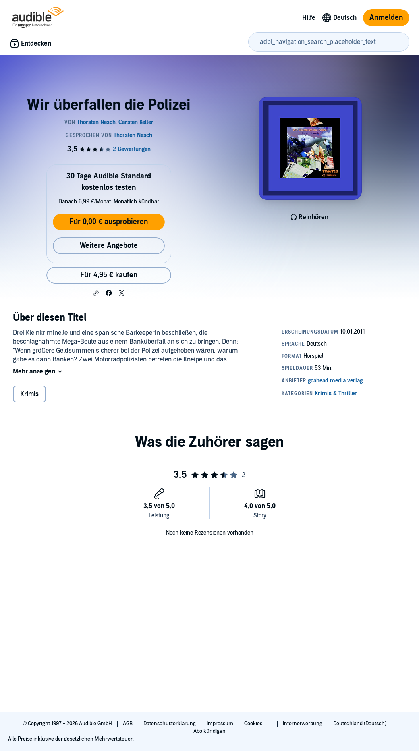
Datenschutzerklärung (170, 723)
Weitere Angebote (109, 245)
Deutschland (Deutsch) (360, 723)
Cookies (253, 723)
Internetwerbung (303, 723)
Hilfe (308, 18)
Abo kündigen (209, 731)
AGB (128, 723)
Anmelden (386, 17)
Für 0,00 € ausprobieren (108, 222)
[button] (96, 293)
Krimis (29, 394)
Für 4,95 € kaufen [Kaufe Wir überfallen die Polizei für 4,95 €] (108, 275)
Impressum (220, 723)
